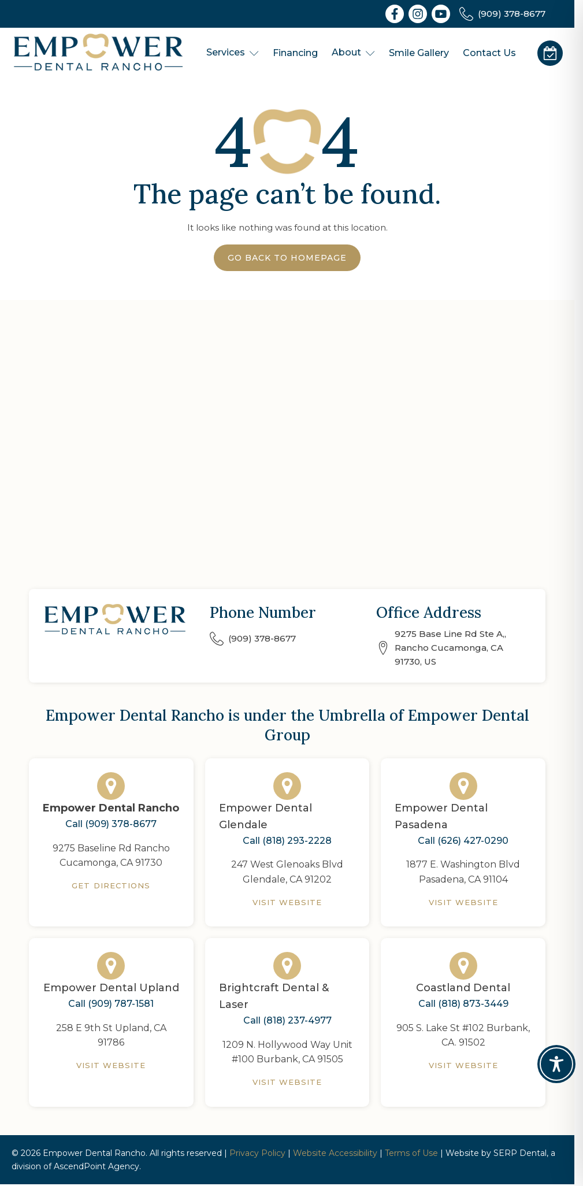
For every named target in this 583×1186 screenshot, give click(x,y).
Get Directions (111, 885)
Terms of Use (411, 1153)
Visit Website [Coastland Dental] (464, 1065)
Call (111, 824)
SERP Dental (520, 1153)
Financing (295, 52)
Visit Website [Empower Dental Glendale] (287, 902)
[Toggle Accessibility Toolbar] (556, 1064)
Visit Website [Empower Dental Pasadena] (464, 902)
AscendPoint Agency (96, 1166)
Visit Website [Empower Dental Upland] (111, 1065)
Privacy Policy (257, 1153)
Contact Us (489, 52)
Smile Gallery (419, 52)
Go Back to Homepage (287, 258)
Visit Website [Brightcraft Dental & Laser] (287, 1082)
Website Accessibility (335, 1153)
